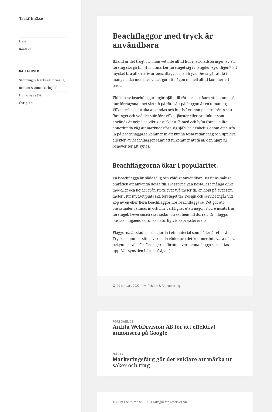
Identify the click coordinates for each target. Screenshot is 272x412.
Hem (22, 41)
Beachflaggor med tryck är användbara (163, 40)
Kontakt (25, 49)
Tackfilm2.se (31, 18)
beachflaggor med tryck (176, 73)
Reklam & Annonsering (36, 88)
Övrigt (24, 103)
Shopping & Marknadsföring (40, 80)
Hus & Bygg (27, 95)
